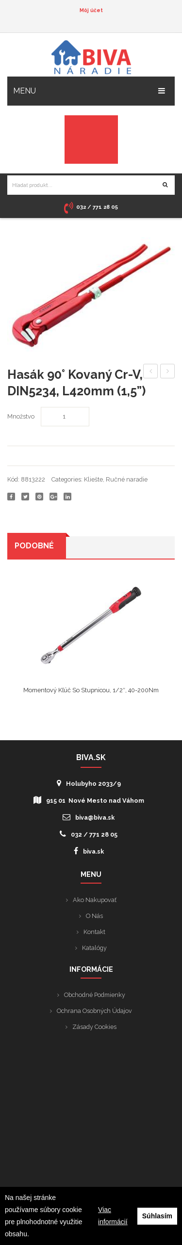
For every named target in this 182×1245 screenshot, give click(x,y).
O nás (94, 915)
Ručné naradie (127, 479)
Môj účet (91, 10)
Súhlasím (157, 1216)
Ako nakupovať (94, 899)
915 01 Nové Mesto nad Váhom (88, 800)
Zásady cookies (94, 1026)
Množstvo (20, 416)
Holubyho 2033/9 (89, 783)
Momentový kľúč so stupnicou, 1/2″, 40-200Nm (91, 690)
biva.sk (89, 851)
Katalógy (94, 947)
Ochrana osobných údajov (94, 1010)
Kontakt (94, 931)
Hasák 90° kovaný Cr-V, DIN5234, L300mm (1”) (168, 372)
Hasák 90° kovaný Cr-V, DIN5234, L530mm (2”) (151, 372)
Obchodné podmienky (94, 994)
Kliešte (93, 479)
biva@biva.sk (89, 817)
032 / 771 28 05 (88, 834)
